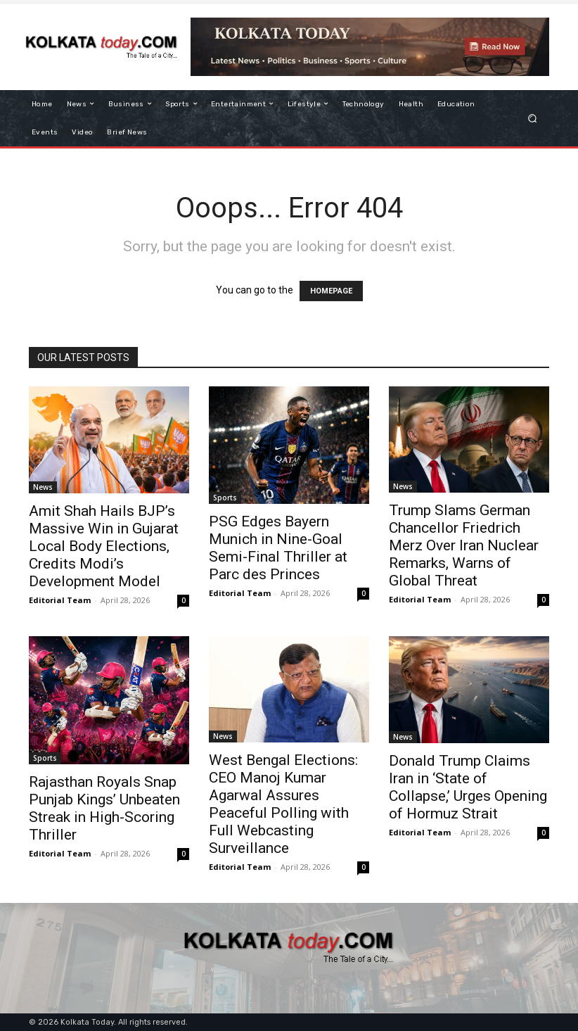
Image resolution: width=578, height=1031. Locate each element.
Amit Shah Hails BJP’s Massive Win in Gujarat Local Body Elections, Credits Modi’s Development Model (104, 546)
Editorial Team (60, 600)
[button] (532, 118)
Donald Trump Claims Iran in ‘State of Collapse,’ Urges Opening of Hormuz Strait (468, 787)
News (43, 487)
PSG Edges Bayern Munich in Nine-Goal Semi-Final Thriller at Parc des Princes (278, 548)
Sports (225, 497)
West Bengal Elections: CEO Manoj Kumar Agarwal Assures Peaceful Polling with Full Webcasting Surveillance (283, 804)
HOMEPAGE (331, 291)
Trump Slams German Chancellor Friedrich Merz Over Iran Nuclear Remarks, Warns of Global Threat (464, 545)
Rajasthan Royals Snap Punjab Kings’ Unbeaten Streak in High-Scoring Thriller (104, 808)
